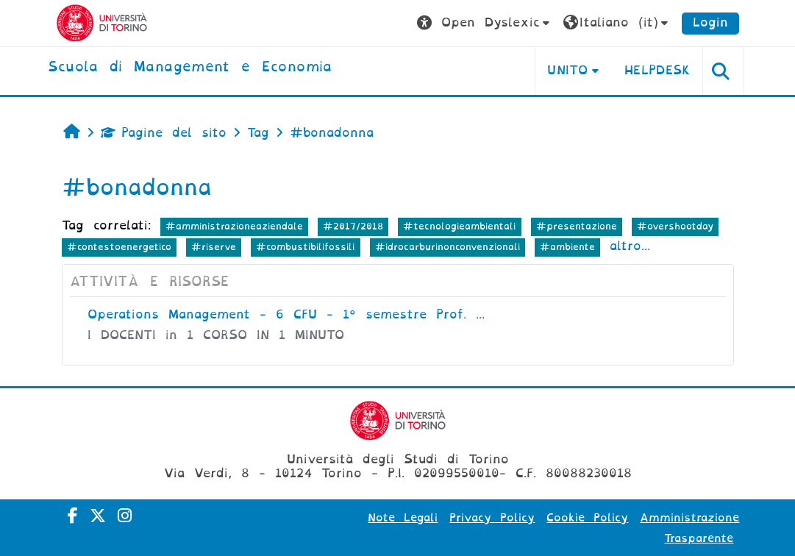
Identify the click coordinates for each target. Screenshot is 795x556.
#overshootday (675, 226)
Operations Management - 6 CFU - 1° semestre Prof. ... (286, 314)
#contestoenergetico (119, 246)
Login (710, 22)
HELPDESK (657, 70)
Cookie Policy (587, 517)
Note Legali (403, 517)
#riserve (213, 246)
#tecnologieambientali (459, 226)
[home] (190, 68)
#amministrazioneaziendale (234, 226)
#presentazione (576, 226)
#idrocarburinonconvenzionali (447, 246)
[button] (485, 23)
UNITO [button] (567, 70)
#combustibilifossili (305, 246)
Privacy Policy (492, 517)
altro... (630, 246)
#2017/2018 (353, 226)
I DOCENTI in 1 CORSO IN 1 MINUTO (216, 335)
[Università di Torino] (102, 22)
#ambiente (567, 246)
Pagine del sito (164, 133)
